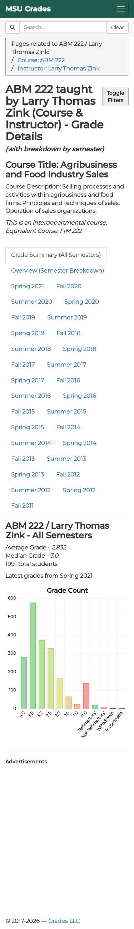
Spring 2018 (79, 349)
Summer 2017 (66, 364)
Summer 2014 (31, 443)
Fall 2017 (23, 364)
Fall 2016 (68, 380)
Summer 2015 (66, 411)
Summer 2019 (67, 317)
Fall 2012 (68, 474)
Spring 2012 (79, 490)
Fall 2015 (23, 411)
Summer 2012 (30, 490)
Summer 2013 (66, 458)
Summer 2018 (31, 349)
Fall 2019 (23, 317)
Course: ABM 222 (41, 60)
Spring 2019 (27, 333)
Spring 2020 (81, 301)
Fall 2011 (22, 505)
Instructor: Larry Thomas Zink (58, 68)
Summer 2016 (31, 395)
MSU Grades (28, 9)
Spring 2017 (27, 380)
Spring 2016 (79, 395)
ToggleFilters (115, 96)
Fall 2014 (68, 427)
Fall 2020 (68, 286)
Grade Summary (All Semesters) (56, 254)
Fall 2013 (23, 458)
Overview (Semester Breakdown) (57, 270)
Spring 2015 (27, 427)
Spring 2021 (27, 286)
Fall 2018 (68, 333)
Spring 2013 (27, 474)
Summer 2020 (31, 301)
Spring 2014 (79, 443)
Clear (117, 27)
